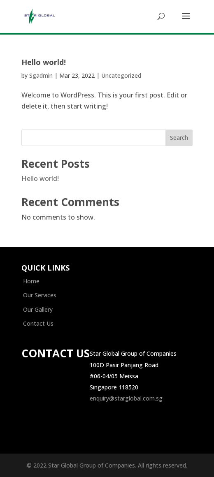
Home (31, 281)
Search (179, 137)
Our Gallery (38, 309)
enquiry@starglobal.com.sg (126, 398)
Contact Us (38, 323)
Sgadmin (41, 75)
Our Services (39, 295)
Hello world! (43, 62)
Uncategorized (121, 75)
